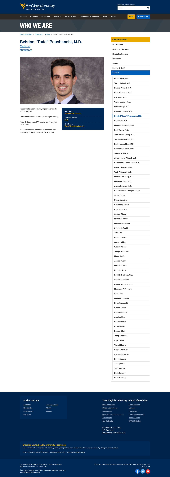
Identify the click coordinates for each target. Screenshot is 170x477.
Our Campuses (108, 405)
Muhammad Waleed (122, 223)
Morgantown (26, 50)
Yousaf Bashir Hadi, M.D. (124, 139)
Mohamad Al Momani (123, 289)
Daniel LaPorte (120, 237)
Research (57, 16)
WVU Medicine (135, 421)
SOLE (148, 464)
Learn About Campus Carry (76, 452)
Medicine (25, 46)
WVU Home (121, 4)
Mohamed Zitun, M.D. (123, 181)
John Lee (118, 233)
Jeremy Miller (119, 242)
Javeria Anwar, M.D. (122, 153)
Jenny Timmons (121, 336)
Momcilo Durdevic (121, 298)
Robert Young (120, 378)
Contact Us (107, 411)
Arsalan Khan (119, 317)
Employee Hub (145, 466)
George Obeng (120, 214)
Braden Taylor (120, 308)
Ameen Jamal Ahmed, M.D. (125, 158)
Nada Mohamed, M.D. (123, 93)
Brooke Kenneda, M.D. (123, 284)
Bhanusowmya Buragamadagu (127, 191)
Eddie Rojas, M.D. (121, 78)
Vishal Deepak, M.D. (122, 102)
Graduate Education (120, 49)
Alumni (113, 16)
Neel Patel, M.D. (120, 121)
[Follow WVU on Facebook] (137, 471)
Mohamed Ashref (121, 219)
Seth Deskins (119, 368)
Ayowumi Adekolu (121, 354)
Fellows (47, 34)
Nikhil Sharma (120, 359)
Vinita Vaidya (119, 195)
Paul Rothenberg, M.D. (123, 275)
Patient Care (143, 16)
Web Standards (33, 464)
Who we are (36, 25)
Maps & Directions (110, 408)
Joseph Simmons (121, 251)
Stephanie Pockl (121, 228)
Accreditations (24, 464)
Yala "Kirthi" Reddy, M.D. (124, 135)
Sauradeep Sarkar (121, 205)
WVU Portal (97, 464)
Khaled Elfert (119, 331)
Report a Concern (29, 452)
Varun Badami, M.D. (122, 83)
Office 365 (143, 464)
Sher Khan (118, 294)
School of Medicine (26, 34)
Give (131, 16)
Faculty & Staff (70, 16)
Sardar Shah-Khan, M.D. (124, 149)
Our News (133, 411)
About (105, 16)
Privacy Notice (43, 464)
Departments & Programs (89, 16)
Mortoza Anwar (120, 265)
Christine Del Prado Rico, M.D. (126, 163)
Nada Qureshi (120, 373)
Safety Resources (42, 452)
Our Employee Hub (136, 414)
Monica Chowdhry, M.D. (124, 177)
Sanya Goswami (121, 350)
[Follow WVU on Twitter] (143, 471)
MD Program (117, 45)
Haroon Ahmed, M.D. (122, 88)
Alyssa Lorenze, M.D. (123, 186)
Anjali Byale (119, 340)
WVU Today (132, 464)
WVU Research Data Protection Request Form (33, 466)
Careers (132, 408)
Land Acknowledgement (55, 464)
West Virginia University (31, 470)
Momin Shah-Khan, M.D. (124, 125)
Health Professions (120, 54)
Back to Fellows (120, 39)
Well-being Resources (57, 452)
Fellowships (46, 16)
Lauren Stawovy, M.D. (123, 167)
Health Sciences (130, 4)
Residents (34, 16)
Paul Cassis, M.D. (121, 130)
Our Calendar (107, 421)
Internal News (134, 418)
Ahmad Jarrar (120, 261)
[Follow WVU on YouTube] (148, 471)
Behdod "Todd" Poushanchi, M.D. (128, 116)
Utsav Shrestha (120, 200)
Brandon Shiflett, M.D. (123, 111)
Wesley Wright (120, 247)
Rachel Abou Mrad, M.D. (124, 144)
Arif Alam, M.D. (120, 97)
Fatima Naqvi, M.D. (122, 107)
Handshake (105, 464)
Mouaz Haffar (119, 256)
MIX (138, 464)
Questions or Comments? (113, 414)
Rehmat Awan (120, 322)
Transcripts (107, 418)
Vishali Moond (120, 345)
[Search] (148, 8)
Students (23, 16)
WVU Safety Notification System (119, 464)
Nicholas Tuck (120, 270)
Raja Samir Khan (121, 209)
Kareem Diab (119, 326)
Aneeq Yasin (119, 364)
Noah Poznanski (121, 303)
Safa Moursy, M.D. (121, 280)
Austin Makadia (120, 312)
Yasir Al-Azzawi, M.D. (123, 172)
